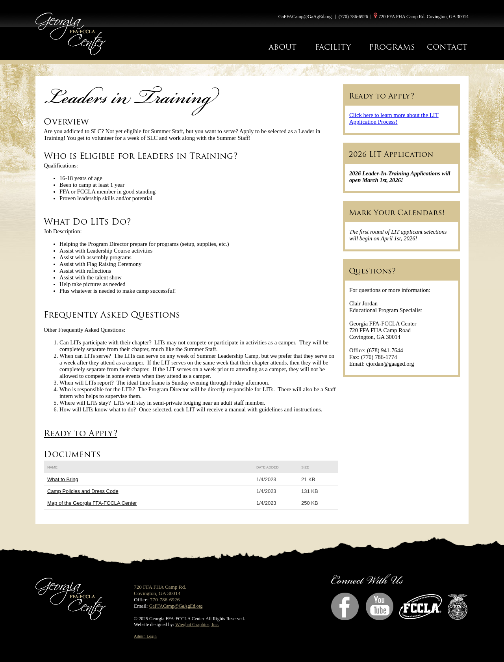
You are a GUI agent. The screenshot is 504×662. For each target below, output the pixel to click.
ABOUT (282, 47)
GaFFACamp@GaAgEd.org (305, 16)
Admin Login (145, 636)
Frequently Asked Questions (112, 314)
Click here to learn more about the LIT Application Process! (394, 118)
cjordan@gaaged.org (390, 364)
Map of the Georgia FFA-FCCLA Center (92, 503)
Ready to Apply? (80, 433)
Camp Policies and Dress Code (83, 491)
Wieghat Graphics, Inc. (197, 624)
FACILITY (333, 47)
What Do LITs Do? (88, 221)
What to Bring (62, 479)
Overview (66, 121)
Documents (72, 454)
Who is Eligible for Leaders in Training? (142, 155)
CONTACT (447, 47)
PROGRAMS (392, 47)
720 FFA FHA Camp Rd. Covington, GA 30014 (423, 16)
